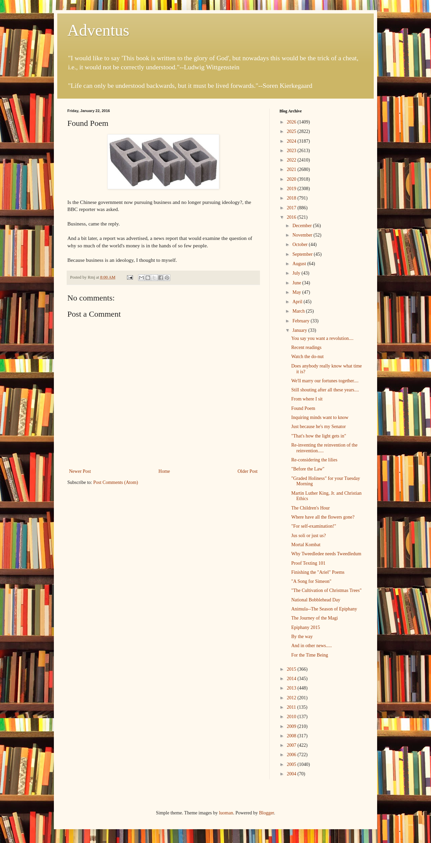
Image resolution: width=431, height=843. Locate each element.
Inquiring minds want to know (320, 417)
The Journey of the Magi (314, 618)
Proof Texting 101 (308, 563)
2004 (292, 773)
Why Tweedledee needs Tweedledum (326, 553)
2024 (292, 141)
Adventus (98, 30)
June (297, 282)
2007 (292, 745)
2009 (292, 726)
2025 (292, 131)
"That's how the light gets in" (318, 435)
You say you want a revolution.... (322, 338)
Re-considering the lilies (314, 459)
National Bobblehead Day (315, 599)
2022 (292, 160)
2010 (292, 716)
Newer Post (80, 471)
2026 (292, 122)
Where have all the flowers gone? (323, 517)
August (299, 263)
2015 (292, 669)
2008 (292, 735)
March (299, 311)
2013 (292, 688)
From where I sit (307, 398)
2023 (292, 150)
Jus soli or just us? (308, 535)
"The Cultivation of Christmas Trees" (326, 590)
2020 (292, 179)
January (300, 330)
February (301, 320)
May (297, 292)
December (302, 225)
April (297, 301)
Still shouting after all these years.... (325, 389)
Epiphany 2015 (305, 627)
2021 (292, 169)
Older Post (248, 471)
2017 (292, 207)
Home (164, 471)
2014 (292, 678)
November (302, 235)
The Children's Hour (310, 508)
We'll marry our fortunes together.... (325, 380)
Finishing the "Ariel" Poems (317, 572)
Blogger (266, 812)
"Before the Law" (308, 468)
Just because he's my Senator (318, 426)
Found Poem (303, 408)
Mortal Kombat (306, 544)
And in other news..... (311, 645)
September (302, 254)
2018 (292, 198)
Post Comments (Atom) (115, 482)
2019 (292, 188)
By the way (302, 636)
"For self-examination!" (313, 526)
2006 (292, 754)
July (296, 273)
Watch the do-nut (307, 356)
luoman (226, 812)
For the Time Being (309, 655)
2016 (292, 217)
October (300, 244)
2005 (292, 764)
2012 (292, 697)
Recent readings (306, 347)
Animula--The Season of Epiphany (324, 608)
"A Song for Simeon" (311, 581)
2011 (292, 707)
